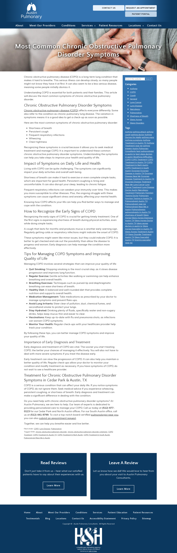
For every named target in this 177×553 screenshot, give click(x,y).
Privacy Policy (129, 519)
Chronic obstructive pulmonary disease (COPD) (51, 111)
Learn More (53, 486)
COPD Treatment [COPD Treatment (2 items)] (139, 160)
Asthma (133, 89)
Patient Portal (141, 11)
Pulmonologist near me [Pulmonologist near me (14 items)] (135, 204)
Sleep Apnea (136, 120)
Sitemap (146, 519)
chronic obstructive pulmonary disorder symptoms (87, 432)
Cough (133, 96)
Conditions (68, 25)
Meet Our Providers (42, 25)
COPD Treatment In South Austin (97, 435)
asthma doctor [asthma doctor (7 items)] (137, 135)
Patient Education (117, 513)
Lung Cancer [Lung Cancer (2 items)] (139, 185)
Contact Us (78, 11)
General (133, 100)
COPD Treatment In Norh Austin (70, 435)
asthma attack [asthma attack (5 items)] (139, 132)
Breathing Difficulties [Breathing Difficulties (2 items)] (142, 157)
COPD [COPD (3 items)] (128, 160)
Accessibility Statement (103, 519)
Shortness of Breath (139, 117)
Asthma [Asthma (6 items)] (128, 132)
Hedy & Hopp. (93, 552)
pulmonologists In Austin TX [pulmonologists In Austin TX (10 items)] (138, 213)
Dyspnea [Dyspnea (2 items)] (136, 171)
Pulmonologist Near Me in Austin (37, 439)
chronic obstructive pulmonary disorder (51, 432)
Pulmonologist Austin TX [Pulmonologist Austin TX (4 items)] (136, 202)
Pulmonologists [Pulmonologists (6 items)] (138, 210)
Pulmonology (56, 429)
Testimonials (33, 519)
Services (87, 25)
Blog (47, 519)
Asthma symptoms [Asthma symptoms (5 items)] (133, 141)
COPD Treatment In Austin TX (45, 435)
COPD (36, 429)
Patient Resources (110, 25)
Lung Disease (44, 429)
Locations (135, 25)
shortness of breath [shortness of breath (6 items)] (134, 215)
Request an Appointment (110, 11)
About (19, 25)
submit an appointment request (57, 418)
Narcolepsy (135, 110)
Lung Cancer (135, 103)
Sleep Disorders (137, 124)
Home (27, 513)
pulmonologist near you (104, 415)
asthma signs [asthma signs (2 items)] (148, 138)
